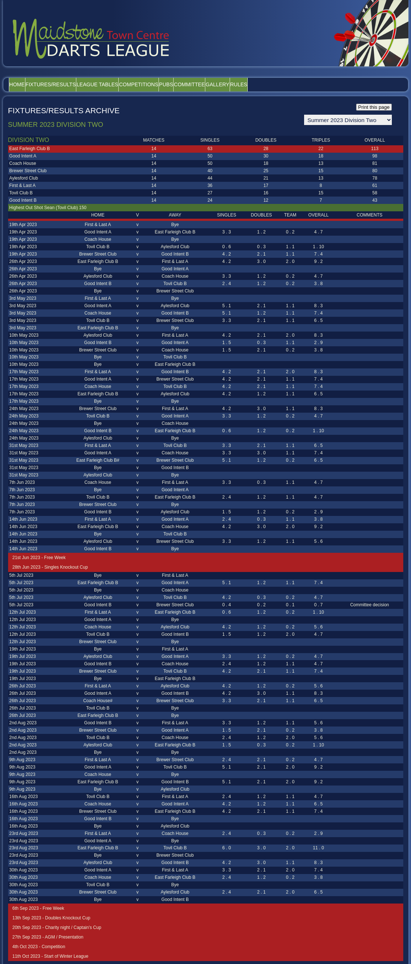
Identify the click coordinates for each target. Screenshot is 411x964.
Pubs (211, 84)
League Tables (122, 84)
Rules (313, 84)
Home (22, 84)
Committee (244, 84)
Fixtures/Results (66, 84)
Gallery (282, 84)
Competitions (173, 84)
